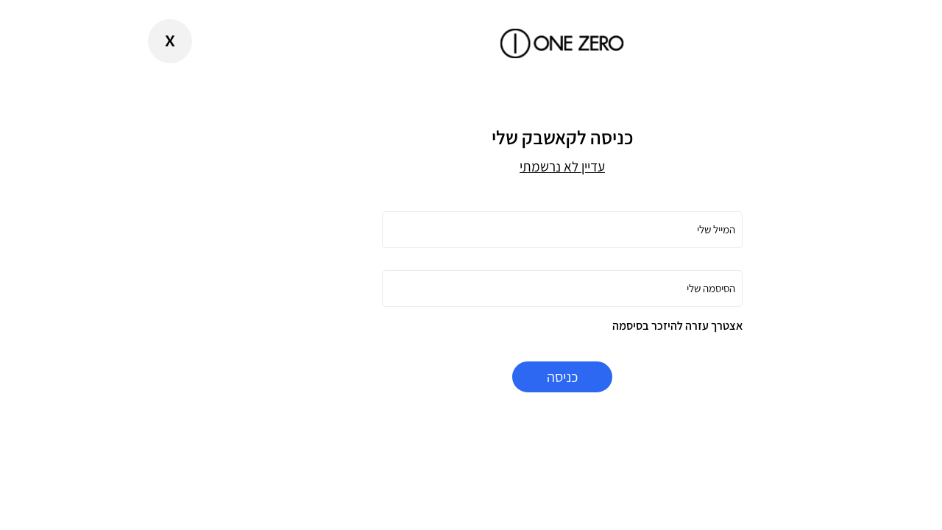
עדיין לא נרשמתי (471, 166)
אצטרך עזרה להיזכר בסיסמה (586, 325)
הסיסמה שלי (619, 288)
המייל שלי (625, 229)
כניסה (471, 376)
